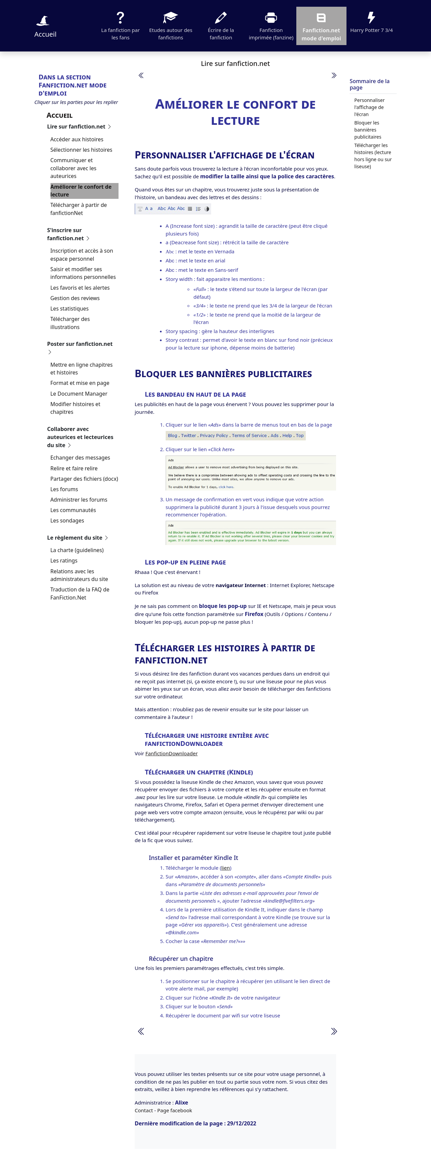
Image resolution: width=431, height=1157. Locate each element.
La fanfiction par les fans (120, 25)
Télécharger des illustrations (70, 323)
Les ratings (64, 560)
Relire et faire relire (74, 468)
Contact (144, 1110)
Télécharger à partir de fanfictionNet (79, 209)
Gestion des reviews (75, 298)
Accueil (45, 25)
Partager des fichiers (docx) (84, 478)
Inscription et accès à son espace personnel (82, 254)
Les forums (64, 489)
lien (225, 867)
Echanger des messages (80, 457)
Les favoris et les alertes (80, 287)
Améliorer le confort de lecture (81, 190)
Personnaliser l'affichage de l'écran (369, 107)
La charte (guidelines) (77, 550)
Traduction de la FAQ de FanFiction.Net (80, 593)
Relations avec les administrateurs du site (79, 575)
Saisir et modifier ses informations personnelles (83, 273)
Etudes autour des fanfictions (170, 25)
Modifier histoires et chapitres (75, 408)
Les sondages (67, 520)
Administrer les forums (79, 499)
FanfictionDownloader (171, 753)
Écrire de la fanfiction (221, 25)
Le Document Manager (79, 393)
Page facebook (174, 1110)
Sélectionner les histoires (81, 149)
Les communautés (73, 510)
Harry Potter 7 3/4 (371, 21)
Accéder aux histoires (77, 139)
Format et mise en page (80, 383)
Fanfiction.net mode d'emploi (321, 25)
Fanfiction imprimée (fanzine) (271, 25)
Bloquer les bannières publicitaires (367, 129)
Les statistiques (70, 308)
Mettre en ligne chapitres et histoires (82, 368)
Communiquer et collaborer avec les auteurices (74, 168)
